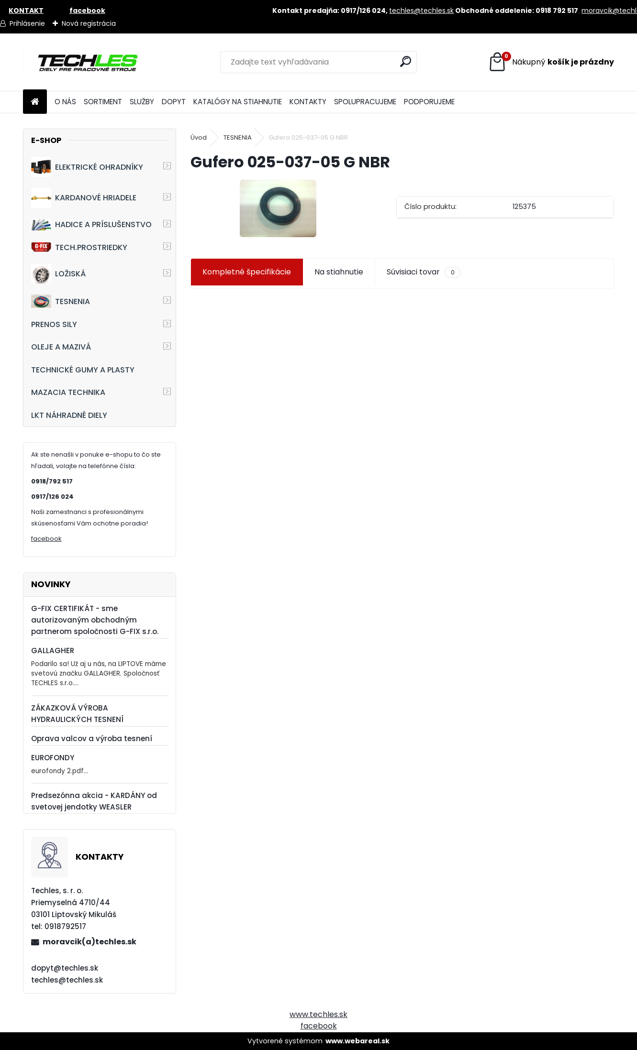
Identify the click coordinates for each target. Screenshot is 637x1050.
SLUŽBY (142, 102)
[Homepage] (35, 102)
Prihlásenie (27, 23)
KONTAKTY (308, 102)
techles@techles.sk (421, 10)
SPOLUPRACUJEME (365, 102)
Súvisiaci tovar (423, 272)
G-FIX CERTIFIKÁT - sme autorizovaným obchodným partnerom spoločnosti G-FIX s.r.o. (94, 619)
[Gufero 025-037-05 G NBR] (278, 208)
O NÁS (65, 102)
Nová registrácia (89, 23)
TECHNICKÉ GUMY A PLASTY (82, 369)
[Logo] (89, 62)
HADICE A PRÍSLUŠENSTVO (91, 224)
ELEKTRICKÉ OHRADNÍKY (87, 167)
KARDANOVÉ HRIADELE (83, 198)
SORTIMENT (103, 102)
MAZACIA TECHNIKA (68, 392)
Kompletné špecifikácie (246, 271)
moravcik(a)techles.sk (89, 941)
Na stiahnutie (338, 271)
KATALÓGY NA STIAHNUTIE (237, 102)
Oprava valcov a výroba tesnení (91, 738)
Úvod (198, 137)
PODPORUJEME (429, 102)
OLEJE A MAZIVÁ (61, 346)
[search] (405, 61)
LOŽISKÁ (58, 274)
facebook (46, 538)
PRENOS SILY (54, 324)
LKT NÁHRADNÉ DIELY (69, 415)
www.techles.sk (318, 1014)
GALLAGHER (52, 650)
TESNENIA (60, 301)
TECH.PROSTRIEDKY (79, 247)
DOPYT (174, 102)
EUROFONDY (52, 758)
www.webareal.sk (357, 1041)
